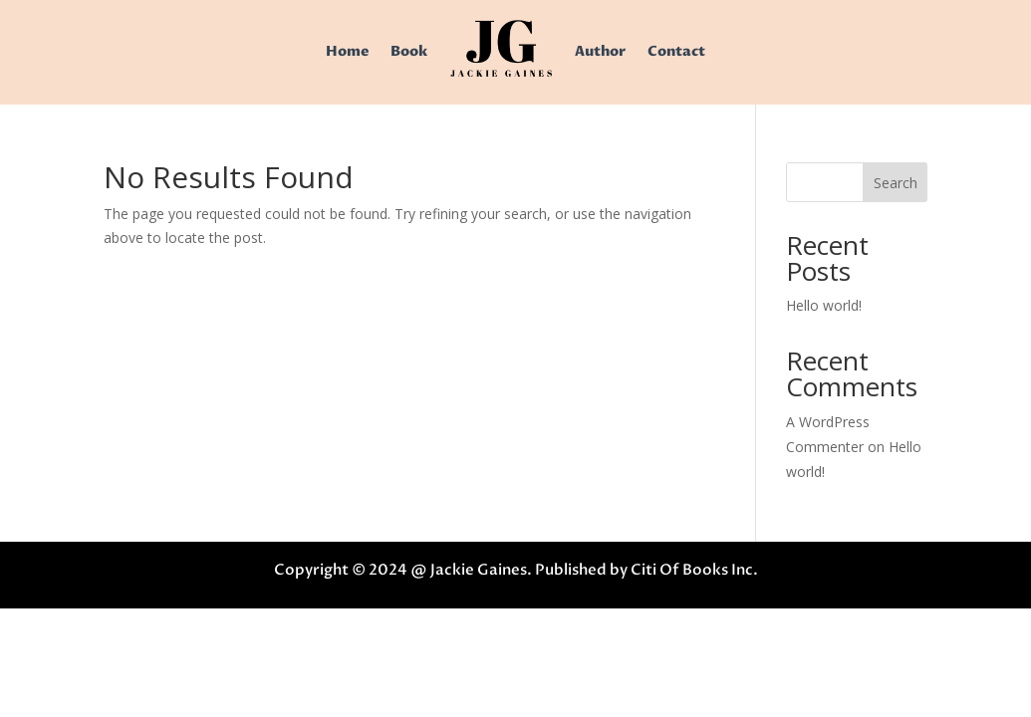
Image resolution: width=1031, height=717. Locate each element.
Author (600, 51)
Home (347, 51)
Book (408, 51)
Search (895, 182)
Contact (676, 51)
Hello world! (824, 305)
